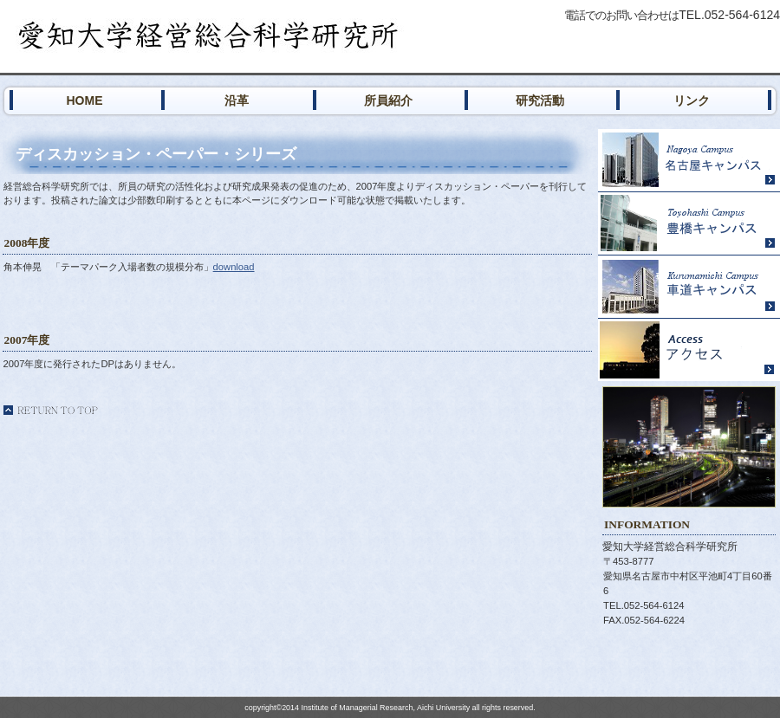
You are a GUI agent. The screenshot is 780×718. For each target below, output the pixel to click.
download (234, 267)
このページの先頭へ (50, 410)
